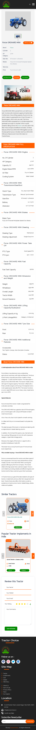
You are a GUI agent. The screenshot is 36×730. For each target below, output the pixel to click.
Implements (6, 675)
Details (24, 570)
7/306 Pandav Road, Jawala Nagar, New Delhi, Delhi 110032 (19, 706)
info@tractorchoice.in (8, 710)
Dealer (5, 679)
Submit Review (11, 628)
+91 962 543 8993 (7, 713)
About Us (6, 685)
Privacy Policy (7, 689)
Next (27, 514)
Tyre (4, 677)
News (4, 692)
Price (18, 522)
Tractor (5, 673)
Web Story (6, 682)
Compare (16, 77)
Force (11, 47)
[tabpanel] (18, 36)
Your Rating (8, 604)
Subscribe (30, 721)
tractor (20, 125)
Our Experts (6, 694)
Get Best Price (7, 77)
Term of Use (6, 687)
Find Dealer (25, 77)
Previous (8, 514)
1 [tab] (18, 40)
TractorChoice (14, 727)
